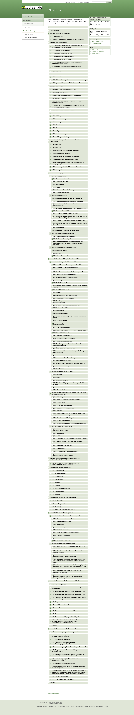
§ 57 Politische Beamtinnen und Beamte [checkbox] (64, 236)
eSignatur (86, 2)
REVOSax (55, 10)
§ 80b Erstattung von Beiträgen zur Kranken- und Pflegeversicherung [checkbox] (66, 323)
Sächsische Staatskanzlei (55, 702)
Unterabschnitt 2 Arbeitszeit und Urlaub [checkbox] (62, 371)
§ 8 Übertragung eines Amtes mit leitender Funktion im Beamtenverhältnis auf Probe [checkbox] (67, 62)
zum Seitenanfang (53, 693)
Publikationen (61, 706)
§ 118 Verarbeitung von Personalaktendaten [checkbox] (65, 451)
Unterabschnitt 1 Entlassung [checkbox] (59, 176)
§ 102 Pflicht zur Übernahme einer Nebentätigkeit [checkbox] (66, 399)
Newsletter (92, 706)
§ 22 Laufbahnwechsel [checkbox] (58, 113)
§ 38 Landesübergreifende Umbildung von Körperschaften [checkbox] (68, 167)
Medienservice (52, 706)
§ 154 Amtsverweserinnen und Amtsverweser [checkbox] (64, 614)
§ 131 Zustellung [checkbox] (56, 506)
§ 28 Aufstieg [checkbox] (55, 131)
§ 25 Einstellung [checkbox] (56, 122)
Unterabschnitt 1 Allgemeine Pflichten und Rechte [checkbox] (65, 262)
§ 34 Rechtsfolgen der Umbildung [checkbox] (61, 153)
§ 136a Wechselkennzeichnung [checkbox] (61, 529)
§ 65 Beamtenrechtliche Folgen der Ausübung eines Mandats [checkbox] (70, 272)
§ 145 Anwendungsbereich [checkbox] (59, 584)
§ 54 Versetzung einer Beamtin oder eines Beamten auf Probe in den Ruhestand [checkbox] (70, 224)
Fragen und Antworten (97, 49)
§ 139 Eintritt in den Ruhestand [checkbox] (61, 540)
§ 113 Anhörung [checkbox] (57, 436)
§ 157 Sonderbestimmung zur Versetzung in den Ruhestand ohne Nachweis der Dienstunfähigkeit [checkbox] (69, 635)
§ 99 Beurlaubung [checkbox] (58, 387)
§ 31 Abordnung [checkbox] (56, 144)
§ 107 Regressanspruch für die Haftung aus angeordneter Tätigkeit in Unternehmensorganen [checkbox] (69, 414)
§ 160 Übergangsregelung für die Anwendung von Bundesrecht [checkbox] (69, 647)
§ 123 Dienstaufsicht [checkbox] (57, 479)
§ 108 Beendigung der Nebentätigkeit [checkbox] (63, 418)
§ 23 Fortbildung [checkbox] (56, 116)
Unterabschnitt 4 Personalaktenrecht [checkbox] (62, 426)
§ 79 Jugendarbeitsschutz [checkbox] (60, 313)
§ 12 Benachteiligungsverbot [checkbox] (60, 77)
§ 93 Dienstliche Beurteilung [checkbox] (61, 366)
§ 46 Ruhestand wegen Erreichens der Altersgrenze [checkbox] (67, 198)
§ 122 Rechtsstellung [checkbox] (57, 476)
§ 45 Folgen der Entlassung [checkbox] (61, 192)
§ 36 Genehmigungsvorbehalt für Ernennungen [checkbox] (65, 159)
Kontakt (73, 2)
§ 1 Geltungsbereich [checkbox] (57, 36)
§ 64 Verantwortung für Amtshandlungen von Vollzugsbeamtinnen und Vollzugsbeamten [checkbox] (65, 268)
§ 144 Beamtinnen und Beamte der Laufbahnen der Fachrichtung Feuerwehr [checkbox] (67, 571)
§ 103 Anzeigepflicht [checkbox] (59, 402)
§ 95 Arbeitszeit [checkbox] (57, 374)
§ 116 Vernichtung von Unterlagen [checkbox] (62, 445)
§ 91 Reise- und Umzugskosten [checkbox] (62, 360)
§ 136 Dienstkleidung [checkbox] (59, 527)
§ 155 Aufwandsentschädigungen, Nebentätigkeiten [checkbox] (66, 617)
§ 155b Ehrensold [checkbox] (56, 626)
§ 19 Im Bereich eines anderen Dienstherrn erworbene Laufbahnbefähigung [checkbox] (66, 101)
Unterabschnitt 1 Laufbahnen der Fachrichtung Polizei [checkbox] (66, 516)
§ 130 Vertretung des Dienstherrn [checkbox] (61, 504)
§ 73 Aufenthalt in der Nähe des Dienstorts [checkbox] (65, 295)
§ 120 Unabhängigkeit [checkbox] (58, 470)
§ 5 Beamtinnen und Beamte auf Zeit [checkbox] (62, 53)
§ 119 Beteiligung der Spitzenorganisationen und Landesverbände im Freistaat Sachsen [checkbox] (65, 463)
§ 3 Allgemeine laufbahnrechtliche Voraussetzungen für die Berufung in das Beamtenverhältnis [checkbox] (68, 46)
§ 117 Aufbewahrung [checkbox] (59, 448)
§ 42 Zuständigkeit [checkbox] (58, 184)
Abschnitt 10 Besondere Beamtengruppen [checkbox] (61, 512)
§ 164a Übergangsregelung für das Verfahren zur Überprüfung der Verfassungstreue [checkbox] (68, 667)
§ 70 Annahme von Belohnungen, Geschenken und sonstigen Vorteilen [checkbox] (70, 286)
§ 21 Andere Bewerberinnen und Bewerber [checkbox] (63, 110)
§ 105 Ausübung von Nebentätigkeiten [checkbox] (63, 408)
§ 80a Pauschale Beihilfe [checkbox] (60, 320)
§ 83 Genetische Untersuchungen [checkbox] (62, 335)
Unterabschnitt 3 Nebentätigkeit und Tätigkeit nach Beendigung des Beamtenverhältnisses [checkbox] (69, 393)
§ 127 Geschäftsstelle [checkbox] (58, 491)
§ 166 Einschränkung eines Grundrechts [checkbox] (63, 679)
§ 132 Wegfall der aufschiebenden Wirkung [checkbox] (63, 509)
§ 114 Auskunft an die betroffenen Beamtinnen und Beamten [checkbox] (70, 438)
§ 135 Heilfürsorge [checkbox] (58, 524)
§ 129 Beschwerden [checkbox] (57, 500)
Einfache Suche (28, 24)
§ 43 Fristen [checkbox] (56, 187)
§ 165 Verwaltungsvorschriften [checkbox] (60, 676)
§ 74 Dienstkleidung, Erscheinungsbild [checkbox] (63, 298)
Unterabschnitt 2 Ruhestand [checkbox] (59, 195)
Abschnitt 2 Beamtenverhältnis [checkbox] (58, 42)
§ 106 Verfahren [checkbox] (57, 410)
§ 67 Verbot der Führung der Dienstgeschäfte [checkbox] (65, 277)
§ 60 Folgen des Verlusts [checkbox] (60, 250)
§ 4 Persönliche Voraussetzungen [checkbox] (61, 50)
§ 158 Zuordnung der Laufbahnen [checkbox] (61, 639)
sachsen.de (27, 16)
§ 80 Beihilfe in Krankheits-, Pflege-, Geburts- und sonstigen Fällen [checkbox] (69, 316)
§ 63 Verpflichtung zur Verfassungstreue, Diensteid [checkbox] (67, 265)
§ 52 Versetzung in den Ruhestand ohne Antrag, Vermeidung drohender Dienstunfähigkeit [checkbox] (70, 217)
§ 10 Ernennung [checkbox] (56, 71)
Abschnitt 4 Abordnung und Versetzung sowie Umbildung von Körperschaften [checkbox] (67, 140)
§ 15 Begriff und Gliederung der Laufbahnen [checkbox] (64, 89)
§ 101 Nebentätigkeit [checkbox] (59, 397)
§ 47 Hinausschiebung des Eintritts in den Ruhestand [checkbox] (68, 201)
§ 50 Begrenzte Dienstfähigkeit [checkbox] (61, 211)
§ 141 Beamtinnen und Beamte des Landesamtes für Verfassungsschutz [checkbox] (67, 551)
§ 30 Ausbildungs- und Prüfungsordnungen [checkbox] (64, 137)
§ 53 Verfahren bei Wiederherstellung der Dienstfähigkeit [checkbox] (68, 220)
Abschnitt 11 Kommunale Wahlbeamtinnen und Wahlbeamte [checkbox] (66, 581)
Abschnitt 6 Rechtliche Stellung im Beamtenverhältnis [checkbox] (64, 259)
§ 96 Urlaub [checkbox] (56, 377)
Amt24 (67, 706)
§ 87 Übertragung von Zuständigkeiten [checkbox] (64, 348)
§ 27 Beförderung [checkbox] (56, 128)
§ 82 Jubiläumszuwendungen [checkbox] (61, 332)
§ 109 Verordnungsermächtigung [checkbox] (62, 420)
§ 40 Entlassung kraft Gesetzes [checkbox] (62, 179)
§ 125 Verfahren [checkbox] (56, 485)
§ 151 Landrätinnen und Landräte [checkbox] (61, 605)
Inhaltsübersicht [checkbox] (54, 30)
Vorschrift (27, 27)
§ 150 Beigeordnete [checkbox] (57, 602)
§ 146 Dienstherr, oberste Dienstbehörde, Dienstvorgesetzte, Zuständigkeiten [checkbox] (68, 587)
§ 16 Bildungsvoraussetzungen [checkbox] (60, 92)
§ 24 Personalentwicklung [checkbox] (59, 119)
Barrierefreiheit (95, 51)
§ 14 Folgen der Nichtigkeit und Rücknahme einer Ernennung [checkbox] (68, 83)
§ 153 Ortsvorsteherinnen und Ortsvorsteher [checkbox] (64, 611)
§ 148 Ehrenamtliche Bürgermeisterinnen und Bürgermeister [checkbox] (68, 594)
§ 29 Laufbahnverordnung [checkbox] (59, 134)
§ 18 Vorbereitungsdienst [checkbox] (59, 98)
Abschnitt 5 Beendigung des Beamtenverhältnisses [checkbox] (64, 173)
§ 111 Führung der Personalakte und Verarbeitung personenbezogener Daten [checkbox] (67, 429)
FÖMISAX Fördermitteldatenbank (79, 706)
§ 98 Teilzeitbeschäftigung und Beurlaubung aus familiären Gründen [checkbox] (69, 383)
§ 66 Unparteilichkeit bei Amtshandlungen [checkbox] (65, 274)
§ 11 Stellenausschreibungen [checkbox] (60, 74)
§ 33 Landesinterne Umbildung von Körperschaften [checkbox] (66, 150)
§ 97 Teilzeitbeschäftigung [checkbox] (60, 380)
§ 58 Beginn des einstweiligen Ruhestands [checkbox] (65, 239)
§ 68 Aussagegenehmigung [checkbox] (60, 280)
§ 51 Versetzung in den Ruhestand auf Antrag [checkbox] (65, 213)
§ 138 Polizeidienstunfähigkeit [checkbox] (61, 535)
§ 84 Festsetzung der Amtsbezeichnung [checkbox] (64, 338)
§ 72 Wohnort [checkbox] (57, 292)
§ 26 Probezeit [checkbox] (56, 125)
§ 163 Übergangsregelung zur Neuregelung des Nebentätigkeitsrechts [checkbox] (65, 659)
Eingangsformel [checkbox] (54, 27)
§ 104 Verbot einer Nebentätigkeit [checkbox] (62, 405)
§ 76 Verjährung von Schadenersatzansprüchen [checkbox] (66, 305)
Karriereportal (99, 706)
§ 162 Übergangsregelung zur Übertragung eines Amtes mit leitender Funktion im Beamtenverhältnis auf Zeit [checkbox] (68, 655)
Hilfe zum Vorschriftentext (98, 48)
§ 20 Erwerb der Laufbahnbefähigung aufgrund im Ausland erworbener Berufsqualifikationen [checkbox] (68, 106)
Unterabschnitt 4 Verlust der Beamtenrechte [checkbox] (64, 247)
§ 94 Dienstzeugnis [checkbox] (58, 368)
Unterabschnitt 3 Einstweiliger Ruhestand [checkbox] (63, 233)
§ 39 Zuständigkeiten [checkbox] (57, 170)
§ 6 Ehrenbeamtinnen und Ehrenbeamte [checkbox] (63, 56)
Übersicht (67, 2)
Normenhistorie (29, 34)
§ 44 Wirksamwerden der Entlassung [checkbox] (63, 190)
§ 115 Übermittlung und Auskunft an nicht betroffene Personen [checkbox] (67, 442)
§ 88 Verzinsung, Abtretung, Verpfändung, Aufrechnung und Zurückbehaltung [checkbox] (69, 351)
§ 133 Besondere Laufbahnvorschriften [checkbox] (64, 519)
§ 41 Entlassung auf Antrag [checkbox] (60, 181)
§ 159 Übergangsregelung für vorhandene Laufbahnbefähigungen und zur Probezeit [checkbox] (63, 643)
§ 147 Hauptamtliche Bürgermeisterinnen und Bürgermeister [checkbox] (68, 591)
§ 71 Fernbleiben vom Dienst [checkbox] (61, 289)
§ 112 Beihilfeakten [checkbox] (58, 433)
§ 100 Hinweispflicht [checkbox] (59, 390)
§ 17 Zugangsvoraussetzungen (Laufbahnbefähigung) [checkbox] (66, 95)
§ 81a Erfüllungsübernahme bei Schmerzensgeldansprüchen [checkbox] (69, 330)
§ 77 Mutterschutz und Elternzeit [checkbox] (62, 308)
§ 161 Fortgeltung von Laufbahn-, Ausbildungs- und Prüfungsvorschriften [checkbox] (66, 650)
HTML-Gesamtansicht (97, 39)
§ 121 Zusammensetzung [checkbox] (58, 473)
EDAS (106, 706)
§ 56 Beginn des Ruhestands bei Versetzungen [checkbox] (66, 230)
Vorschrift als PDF (95, 41)
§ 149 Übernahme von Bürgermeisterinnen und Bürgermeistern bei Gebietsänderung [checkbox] (69, 598)
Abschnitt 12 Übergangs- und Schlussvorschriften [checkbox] (63, 629)
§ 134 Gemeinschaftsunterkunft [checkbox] (62, 521)
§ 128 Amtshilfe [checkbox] (56, 494)
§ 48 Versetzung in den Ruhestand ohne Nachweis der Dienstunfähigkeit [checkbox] (68, 204)
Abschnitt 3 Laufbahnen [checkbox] (56, 86)
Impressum (80, 2)
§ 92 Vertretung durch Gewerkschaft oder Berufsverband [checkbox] (69, 363)
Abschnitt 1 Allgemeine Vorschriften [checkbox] (59, 33)
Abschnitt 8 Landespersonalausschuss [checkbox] (60, 467)
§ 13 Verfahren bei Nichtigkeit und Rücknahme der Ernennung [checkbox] (69, 80)
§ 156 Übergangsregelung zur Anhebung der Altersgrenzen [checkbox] (68, 632)
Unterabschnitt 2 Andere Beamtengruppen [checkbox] (63, 543)
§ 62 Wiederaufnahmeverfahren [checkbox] (62, 256)
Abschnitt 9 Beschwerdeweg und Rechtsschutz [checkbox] (63, 497)
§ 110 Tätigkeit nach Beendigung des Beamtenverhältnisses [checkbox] (69, 423)
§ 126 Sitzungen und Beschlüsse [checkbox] (61, 488)
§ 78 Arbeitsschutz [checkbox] (58, 310)
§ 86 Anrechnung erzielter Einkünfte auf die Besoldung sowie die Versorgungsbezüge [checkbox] (70, 344)
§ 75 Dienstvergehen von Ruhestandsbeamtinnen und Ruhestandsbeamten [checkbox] (68, 301)
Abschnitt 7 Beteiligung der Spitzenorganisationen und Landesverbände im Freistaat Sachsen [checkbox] (65, 459)
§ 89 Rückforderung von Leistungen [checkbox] (63, 355)
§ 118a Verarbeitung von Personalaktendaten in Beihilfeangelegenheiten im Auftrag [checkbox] (66, 454)
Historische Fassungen (31, 37)
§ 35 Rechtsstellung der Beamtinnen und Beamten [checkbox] (65, 156)
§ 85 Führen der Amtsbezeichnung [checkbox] (62, 341)
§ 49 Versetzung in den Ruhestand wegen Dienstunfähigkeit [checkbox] (69, 208)
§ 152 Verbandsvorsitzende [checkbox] (59, 608)
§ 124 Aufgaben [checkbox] (56, 482)
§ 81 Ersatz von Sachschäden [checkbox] (61, 327)
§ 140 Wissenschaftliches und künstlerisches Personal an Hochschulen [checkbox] (69, 547)
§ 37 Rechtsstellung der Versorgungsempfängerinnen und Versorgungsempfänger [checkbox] (68, 163)
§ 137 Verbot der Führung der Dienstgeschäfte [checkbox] (66, 532)
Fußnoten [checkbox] (52, 682)
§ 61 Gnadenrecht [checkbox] (58, 253)
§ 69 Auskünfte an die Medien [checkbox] (61, 282)
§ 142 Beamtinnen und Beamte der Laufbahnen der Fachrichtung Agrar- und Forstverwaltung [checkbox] (67, 555)
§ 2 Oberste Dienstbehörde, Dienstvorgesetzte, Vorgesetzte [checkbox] (68, 39)
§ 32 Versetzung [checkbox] (56, 147)
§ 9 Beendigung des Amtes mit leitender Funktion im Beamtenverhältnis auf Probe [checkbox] (66, 67)
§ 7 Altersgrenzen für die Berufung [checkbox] (61, 59)
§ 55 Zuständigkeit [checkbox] (58, 227)
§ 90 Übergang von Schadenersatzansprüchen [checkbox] (66, 358)
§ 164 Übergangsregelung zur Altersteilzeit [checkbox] (63, 663)
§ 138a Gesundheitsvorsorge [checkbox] (61, 538)
